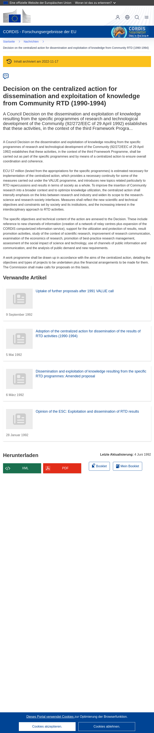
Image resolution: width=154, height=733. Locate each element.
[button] (127, 17)
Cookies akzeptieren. (47, 726)
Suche (137, 17)
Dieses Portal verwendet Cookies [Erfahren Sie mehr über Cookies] (50, 716)
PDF (65, 468)
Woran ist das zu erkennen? (95, 2)
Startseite (9, 41)
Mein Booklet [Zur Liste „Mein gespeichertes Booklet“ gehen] (127, 466)
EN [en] (6, 75)
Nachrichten (31, 41)
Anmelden (117, 17)
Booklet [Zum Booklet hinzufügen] (99, 465)
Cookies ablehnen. (106, 726)
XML (25, 468)
